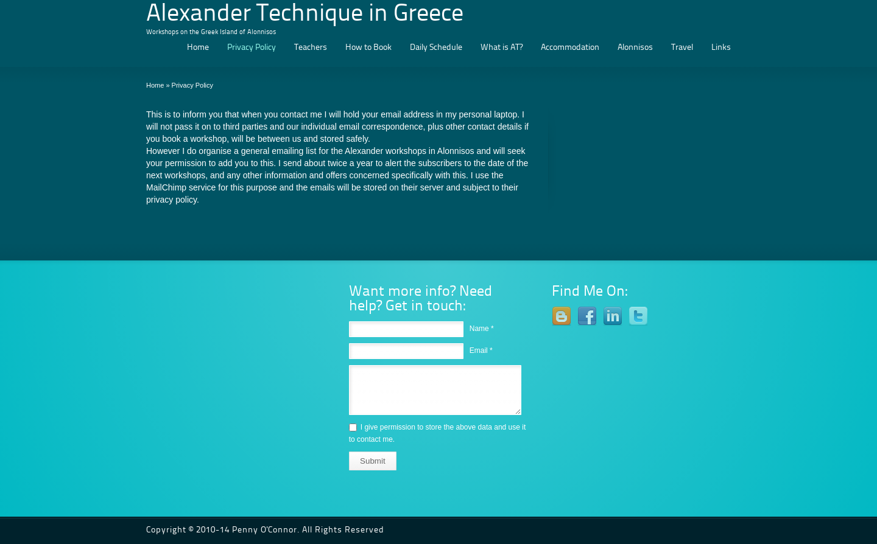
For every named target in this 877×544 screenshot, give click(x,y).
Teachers (310, 47)
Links (721, 47)
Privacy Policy (251, 47)
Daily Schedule (436, 47)
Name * (482, 328)
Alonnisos (635, 47)
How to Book (368, 47)
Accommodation (570, 47)
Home (198, 47)
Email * (481, 350)
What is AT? (502, 47)
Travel (682, 47)
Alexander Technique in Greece (304, 14)
